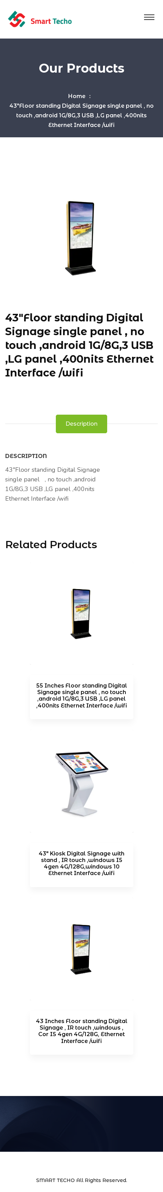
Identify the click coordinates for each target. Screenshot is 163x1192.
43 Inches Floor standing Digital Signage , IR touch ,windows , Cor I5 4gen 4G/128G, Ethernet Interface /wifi (82, 1031)
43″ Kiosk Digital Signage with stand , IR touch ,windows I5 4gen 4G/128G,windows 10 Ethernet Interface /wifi (81, 863)
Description (81, 424)
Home (76, 96)
